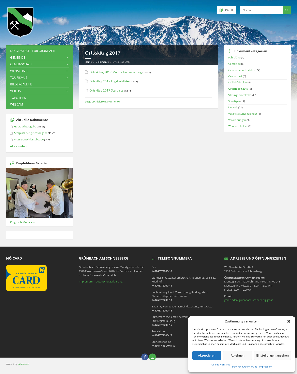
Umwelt (233, 107)
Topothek (18, 98)
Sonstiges (234, 101)
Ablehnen (237, 355)
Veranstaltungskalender (242, 113)
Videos (15, 91)
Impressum (265, 366)
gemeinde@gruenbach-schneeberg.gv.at (248, 300)
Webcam (16, 104)
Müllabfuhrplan (237, 82)
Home (88, 62)
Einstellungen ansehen (272, 355)
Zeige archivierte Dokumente (102, 101)
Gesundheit (235, 76)
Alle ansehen (18, 146)
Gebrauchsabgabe (25, 126)
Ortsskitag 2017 (238, 89)
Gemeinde (17, 57)
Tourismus (18, 77)
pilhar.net (23, 363)
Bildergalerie (21, 84)
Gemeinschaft (21, 64)
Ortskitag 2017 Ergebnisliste (109, 81)
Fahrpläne (234, 57)
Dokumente (102, 62)
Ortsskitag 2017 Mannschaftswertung (115, 72)
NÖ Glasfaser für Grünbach (32, 51)
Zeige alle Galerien (22, 222)
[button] (289, 321)
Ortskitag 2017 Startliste (106, 90)
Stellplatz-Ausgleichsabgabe (30, 133)
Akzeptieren (207, 355)
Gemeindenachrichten (241, 70)
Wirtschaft (19, 71)
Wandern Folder (238, 126)
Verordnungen (237, 120)
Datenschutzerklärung (244, 366)
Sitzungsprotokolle (239, 95)
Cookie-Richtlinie (220, 364)
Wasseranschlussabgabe (29, 139)
